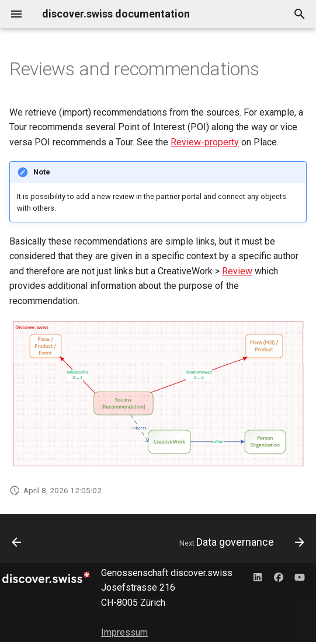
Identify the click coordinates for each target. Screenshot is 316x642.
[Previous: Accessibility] (17, 542)
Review (237, 271)
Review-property (205, 142)
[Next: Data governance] (240, 542)
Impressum (124, 632)
